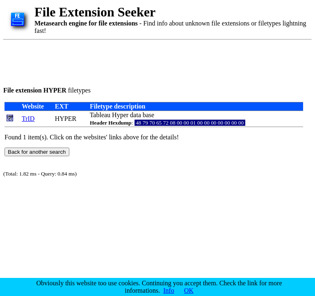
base (148, 114)
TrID (28, 118)
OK (189, 290)
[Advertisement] (152, 61)
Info (168, 290)
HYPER (65, 118)
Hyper (120, 114)
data (135, 114)
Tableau (100, 114)
